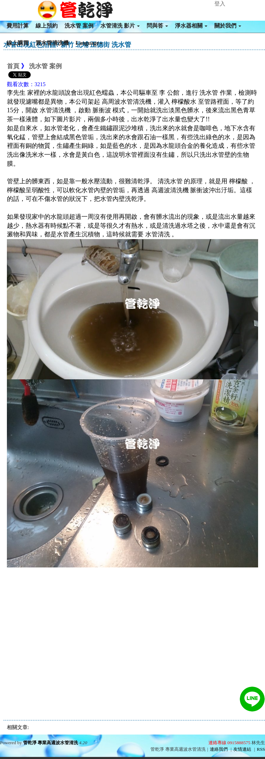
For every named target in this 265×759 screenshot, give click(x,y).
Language (89, 43)
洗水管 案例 (79, 26)
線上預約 (47, 26)
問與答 (157, 26)
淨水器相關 (191, 26)
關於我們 (227, 26)
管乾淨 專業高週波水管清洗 (50, 742)
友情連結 (242, 749)
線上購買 (18, 43)
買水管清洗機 (52, 43)
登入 (219, 4)
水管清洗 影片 (120, 26)
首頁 (13, 66)
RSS (261, 749)
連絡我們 (219, 749)
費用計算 (18, 26)
